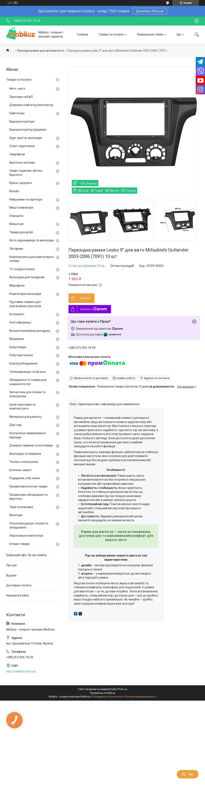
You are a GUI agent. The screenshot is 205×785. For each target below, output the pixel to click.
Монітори (15, 515)
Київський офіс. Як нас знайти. (26, 555)
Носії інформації (20, 322)
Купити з (94, 309)
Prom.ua (122, 689)
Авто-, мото (17, 88)
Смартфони (17, 154)
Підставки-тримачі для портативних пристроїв (25, 304)
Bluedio (14, 191)
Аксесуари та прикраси (25, 453)
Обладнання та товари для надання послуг (27, 382)
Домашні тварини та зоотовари (31, 445)
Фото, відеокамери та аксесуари (31, 240)
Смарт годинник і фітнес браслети (25, 172)
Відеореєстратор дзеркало (27, 129)
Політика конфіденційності (140, 696)
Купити (85, 298)
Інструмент (16, 314)
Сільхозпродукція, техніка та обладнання (28, 525)
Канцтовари (17, 347)
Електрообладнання (23, 363)
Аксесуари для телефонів (26, 277)
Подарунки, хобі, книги (24, 478)
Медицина (16, 338)
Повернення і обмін (150, 34)
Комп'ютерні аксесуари (25, 293)
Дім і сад (15, 425)
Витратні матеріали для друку (29, 330)
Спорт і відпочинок (22, 146)
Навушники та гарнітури (25, 199)
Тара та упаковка (21, 507)
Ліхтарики (16, 248)
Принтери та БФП (21, 96)
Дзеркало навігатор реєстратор (31, 105)
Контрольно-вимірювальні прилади (27, 435)
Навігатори (16, 113)
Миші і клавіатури (21, 207)
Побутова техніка (21, 355)
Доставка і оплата (18, 585)
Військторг (16, 224)
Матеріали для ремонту (25, 416)
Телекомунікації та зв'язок (27, 371)
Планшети (16, 216)
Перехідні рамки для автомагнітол (40, 50)
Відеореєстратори (21, 121)
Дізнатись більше (150, 11)
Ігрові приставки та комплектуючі (22, 406)
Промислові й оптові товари (28, 486)
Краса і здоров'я (20, 183)
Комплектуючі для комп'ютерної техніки (31, 259)
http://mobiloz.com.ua (20, 671)
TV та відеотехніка (22, 269)
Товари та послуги (111, 34)
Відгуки (11, 575)
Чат (187, 774)
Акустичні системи (22, 162)
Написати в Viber (17, 595)
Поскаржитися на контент (107, 696)
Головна (82, 34)
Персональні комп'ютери (26, 535)
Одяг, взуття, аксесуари (25, 138)
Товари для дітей (21, 232)
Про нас (11, 565)
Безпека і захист (20, 470)
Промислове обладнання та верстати (28, 497)
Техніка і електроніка (23, 461)
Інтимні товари (19, 544)
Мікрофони (16, 285)
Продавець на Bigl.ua (102, 692)
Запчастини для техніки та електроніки (27, 394)
